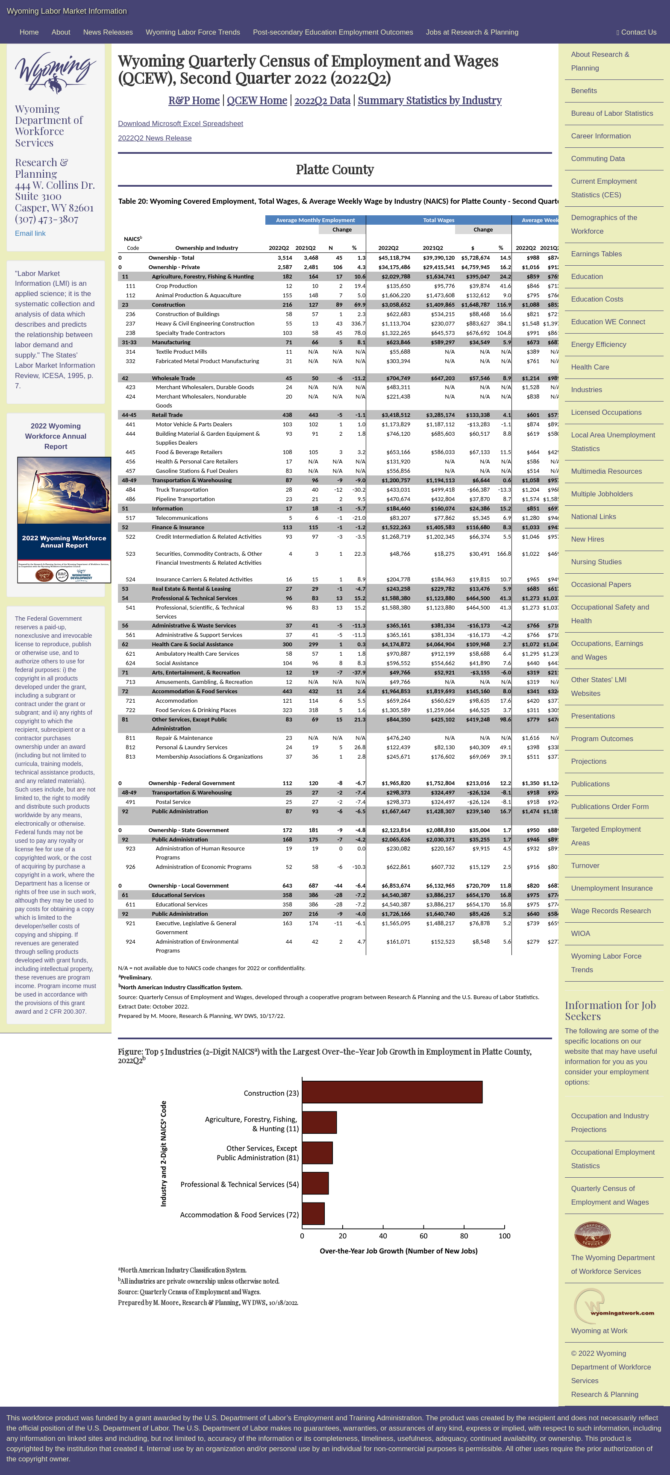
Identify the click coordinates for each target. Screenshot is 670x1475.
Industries (586, 390)
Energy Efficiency (598, 344)
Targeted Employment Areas (606, 836)
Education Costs (597, 299)
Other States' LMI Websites (599, 687)
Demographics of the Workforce (604, 224)
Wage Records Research (611, 911)
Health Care (590, 367)
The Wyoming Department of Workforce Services (613, 1247)
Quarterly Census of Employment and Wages (610, 1195)
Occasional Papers (601, 585)
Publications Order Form (610, 807)
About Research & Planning (600, 61)
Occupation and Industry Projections (610, 1123)
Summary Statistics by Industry (430, 100)
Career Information (601, 136)
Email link (30, 233)
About (61, 32)
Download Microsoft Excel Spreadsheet (180, 124)
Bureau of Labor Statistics (612, 113)
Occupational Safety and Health (610, 614)
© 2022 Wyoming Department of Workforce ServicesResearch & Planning (611, 1374)
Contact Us (637, 32)
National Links (593, 517)
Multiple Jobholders (602, 494)
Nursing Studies (596, 562)
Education (587, 277)
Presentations (593, 716)
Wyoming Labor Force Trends (193, 32)
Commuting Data (598, 159)
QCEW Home (257, 100)
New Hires (587, 539)
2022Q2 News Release (155, 138)
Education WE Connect (608, 322)
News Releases (108, 32)
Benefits (584, 91)
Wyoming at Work (614, 1310)
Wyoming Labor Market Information (67, 11)
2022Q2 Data (322, 100)
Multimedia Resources (606, 471)
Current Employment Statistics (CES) (604, 188)
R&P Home (194, 100)
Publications (590, 784)
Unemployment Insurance (612, 888)
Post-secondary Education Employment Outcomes (333, 32)
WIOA (581, 934)
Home (29, 32)
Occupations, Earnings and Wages (607, 650)
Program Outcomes (602, 739)
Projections (589, 761)
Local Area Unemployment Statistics (613, 442)
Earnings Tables (596, 254)
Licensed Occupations (606, 412)
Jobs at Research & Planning (472, 32)
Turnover (585, 866)
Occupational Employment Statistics (613, 1159)
